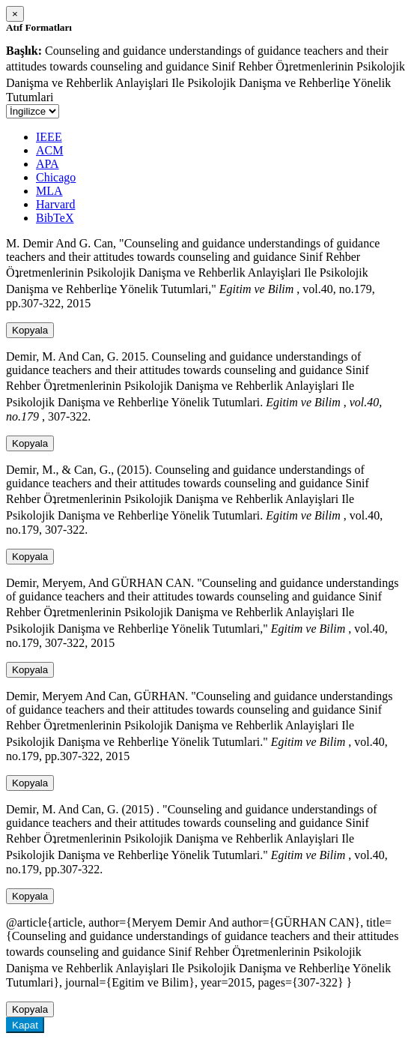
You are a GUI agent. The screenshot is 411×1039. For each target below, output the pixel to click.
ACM (49, 150)
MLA (49, 190)
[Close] (15, 14)
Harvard (55, 204)
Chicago (56, 177)
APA (47, 163)
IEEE (49, 136)
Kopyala (30, 330)
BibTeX (54, 217)
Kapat (25, 1025)
